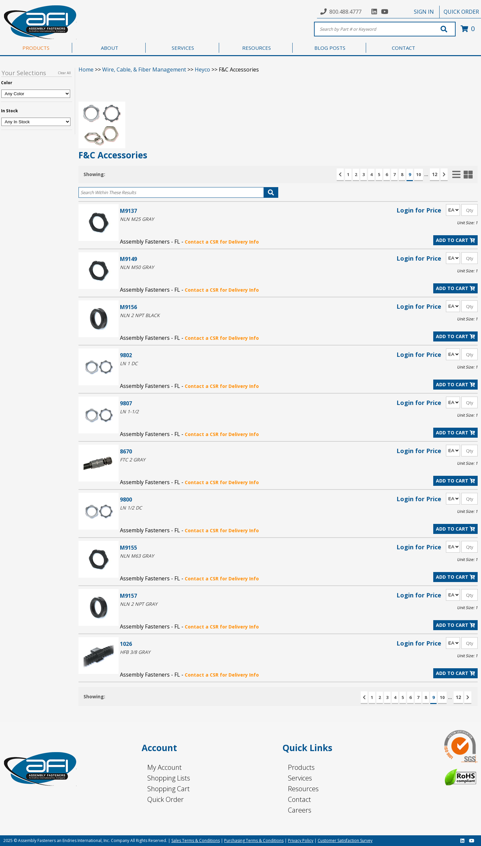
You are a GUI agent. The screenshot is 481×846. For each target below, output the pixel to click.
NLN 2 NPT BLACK (140, 315)
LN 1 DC (129, 363)
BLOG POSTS (329, 47)
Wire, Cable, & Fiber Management (144, 69)
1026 (126, 643)
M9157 (128, 595)
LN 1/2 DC (131, 508)
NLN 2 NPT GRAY (138, 604)
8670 (126, 451)
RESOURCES (256, 47)
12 (434, 174)
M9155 (128, 547)
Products (301, 767)
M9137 (128, 210)
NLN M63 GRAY (137, 556)
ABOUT (109, 47)
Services (300, 778)
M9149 (128, 258)
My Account (164, 767)
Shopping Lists (168, 778)
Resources (303, 788)
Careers (299, 810)
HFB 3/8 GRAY (135, 652)
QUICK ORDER (461, 11)
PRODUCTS (35, 47)
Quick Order (165, 799)
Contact (299, 799)
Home (86, 69)
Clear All (64, 72)
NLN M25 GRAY (137, 219)
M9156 (128, 306)
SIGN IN (424, 11)
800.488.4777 (345, 11)
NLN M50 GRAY (137, 267)
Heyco (202, 69)
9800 (126, 499)
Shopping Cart (168, 788)
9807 (126, 403)
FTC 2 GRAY (132, 459)
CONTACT (403, 47)
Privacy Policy (300, 840)
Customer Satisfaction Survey (345, 840)
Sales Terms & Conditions (195, 840)
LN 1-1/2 (129, 411)
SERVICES (183, 47)
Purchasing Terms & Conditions (254, 840)
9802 (126, 355)
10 (418, 174)
